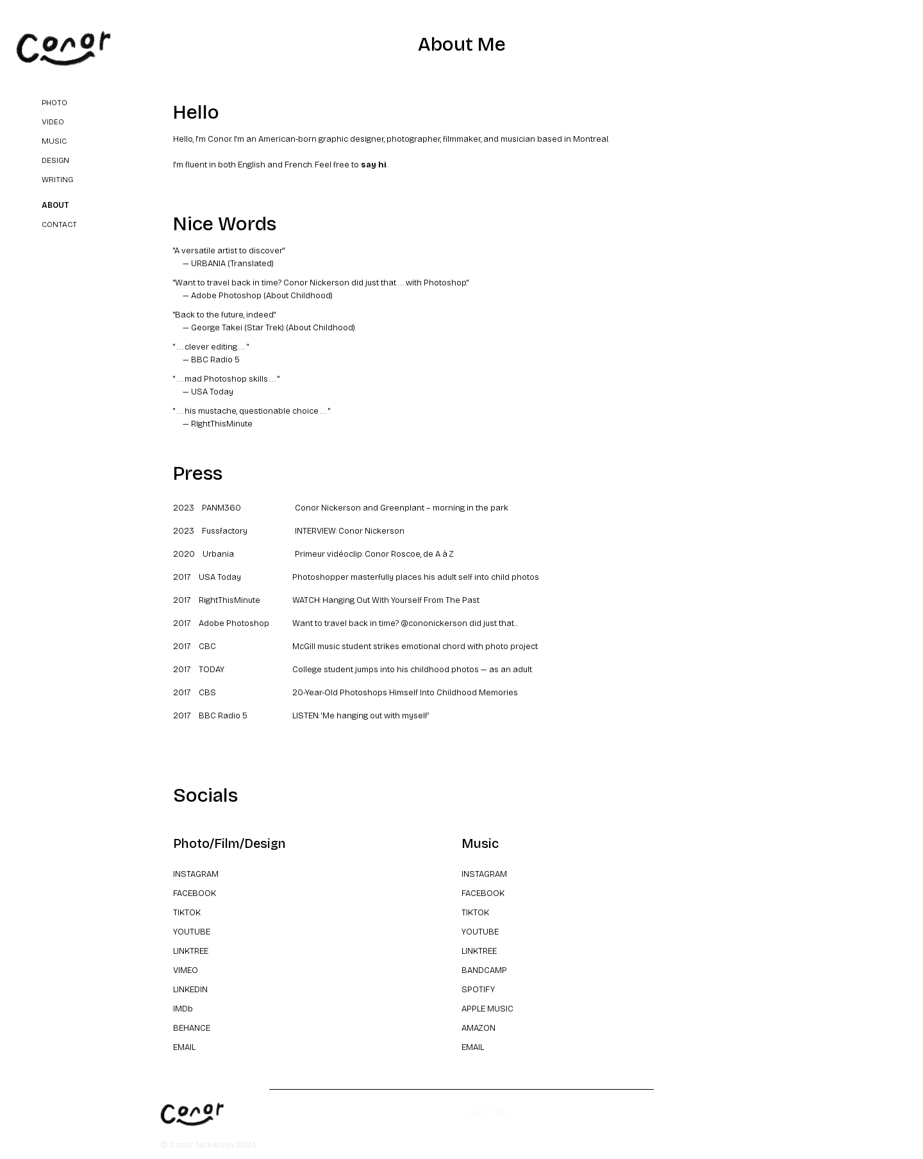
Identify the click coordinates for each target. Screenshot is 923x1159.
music (54, 141)
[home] (64, 48)
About (55, 205)
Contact (59, 224)
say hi (374, 165)
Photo (54, 102)
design (55, 160)
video (53, 121)
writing (57, 179)
